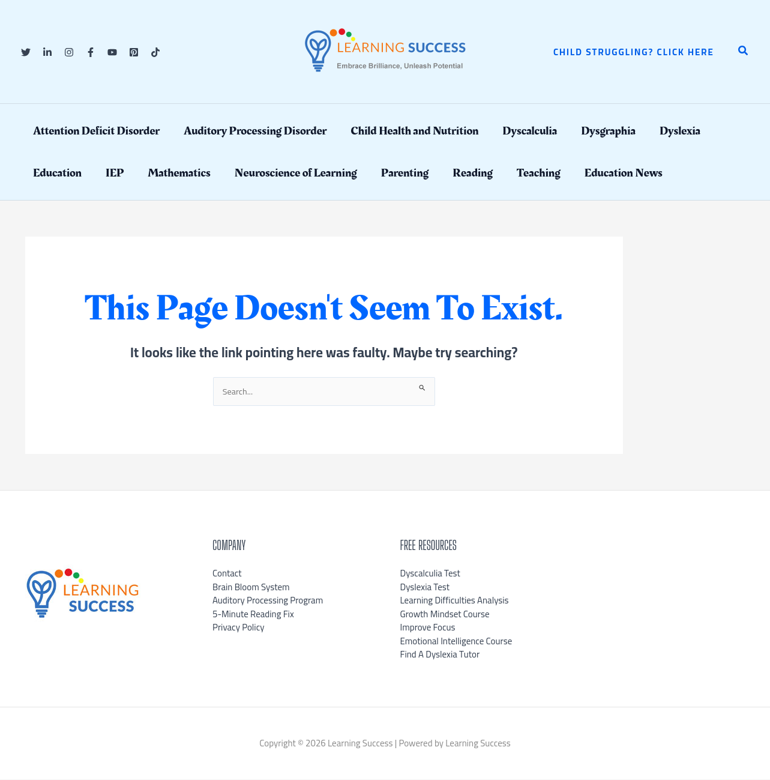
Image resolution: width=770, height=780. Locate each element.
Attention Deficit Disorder (96, 131)
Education (57, 173)
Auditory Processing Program (267, 600)
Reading (473, 173)
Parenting (405, 173)
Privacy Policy (238, 627)
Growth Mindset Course (445, 614)
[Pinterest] (134, 52)
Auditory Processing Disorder (255, 131)
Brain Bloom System (251, 587)
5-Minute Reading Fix (253, 614)
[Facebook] (90, 52)
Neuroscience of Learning (296, 173)
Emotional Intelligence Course (456, 641)
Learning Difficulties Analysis (454, 600)
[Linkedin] (47, 52)
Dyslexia (680, 131)
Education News (624, 173)
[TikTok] (155, 52)
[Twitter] (26, 52)
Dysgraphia (608, 131)
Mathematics (179, 173)
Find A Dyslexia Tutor (440, 655)
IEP (115, 173)
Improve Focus (428, 627)
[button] (633, 51)
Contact (227, 573)
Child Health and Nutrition (414, 131)
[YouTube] (112, 52)
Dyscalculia (529, 131)
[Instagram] (69, 52)
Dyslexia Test (425, 587)
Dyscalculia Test (430, 573)
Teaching (539, 173)
